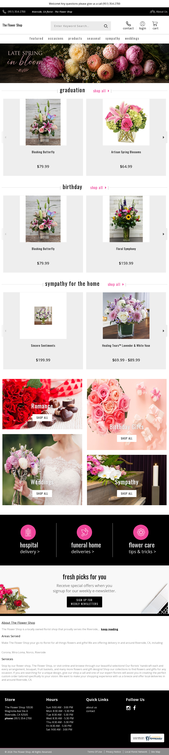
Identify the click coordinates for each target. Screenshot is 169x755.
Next (164, 137)
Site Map (155, 751)
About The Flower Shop (18, 623)
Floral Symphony (126, 249)
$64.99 (126, 166)
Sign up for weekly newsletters (84, 602)
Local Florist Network (136, 751)
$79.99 (43, 166)
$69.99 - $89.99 (126, 360)
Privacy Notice (113, 751)
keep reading (109, 629)
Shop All (99, 90)
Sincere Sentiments (43, 345)
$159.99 (126, 263)
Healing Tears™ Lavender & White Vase (126, 345)
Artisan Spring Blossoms (126, 152)
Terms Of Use (94, 751)
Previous (5, 137)
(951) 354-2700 (16, 11)
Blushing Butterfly (43, 152)
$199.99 (43, 360)
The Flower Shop (12, 25)
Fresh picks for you (84, 582)
